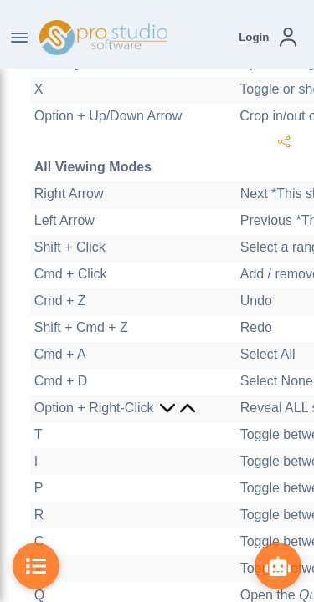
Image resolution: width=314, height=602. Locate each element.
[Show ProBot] (278, 566)
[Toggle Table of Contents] (36, 566)
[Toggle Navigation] (19, 37)
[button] (267, 37)
